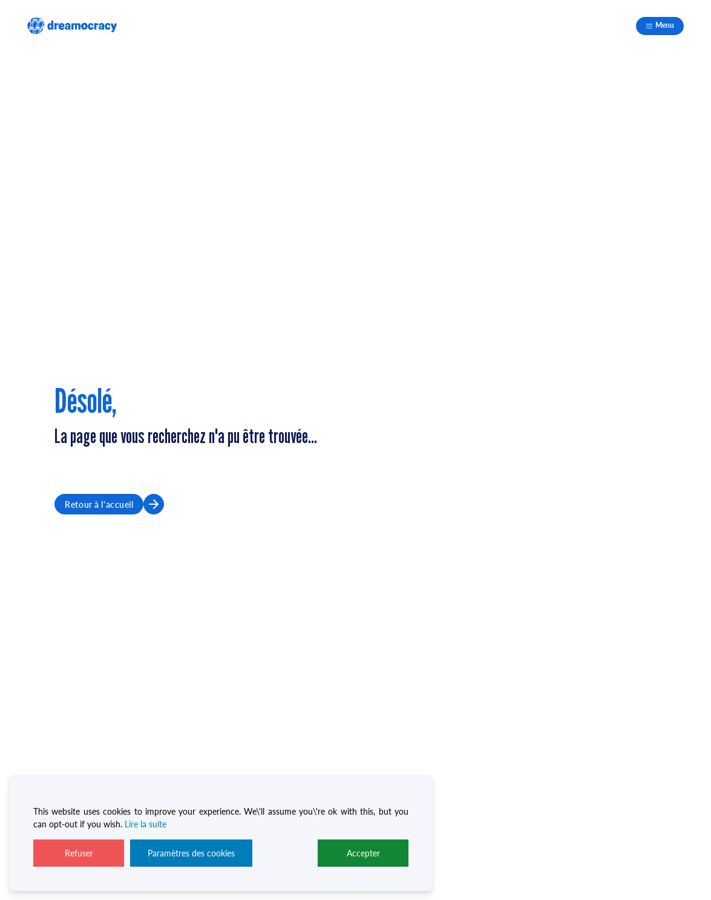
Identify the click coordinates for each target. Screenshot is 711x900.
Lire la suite (145, 824)
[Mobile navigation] (660, 26)
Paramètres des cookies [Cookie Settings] (191, 853)
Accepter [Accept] (363, 853)
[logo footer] (72, 26)
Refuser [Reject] (79, 853)
